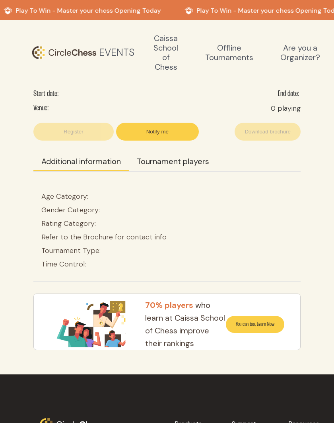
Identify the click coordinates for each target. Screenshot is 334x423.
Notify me (157, 132)
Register (74, 132)
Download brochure (268, 132)
